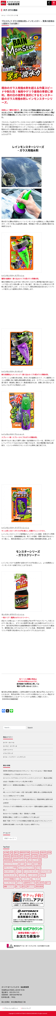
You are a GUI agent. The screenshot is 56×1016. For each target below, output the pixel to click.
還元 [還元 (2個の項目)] (23, 886)
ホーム (3, 15)
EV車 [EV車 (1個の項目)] (49, 852)
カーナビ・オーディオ (10, 746)
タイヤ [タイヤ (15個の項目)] (38, 867)
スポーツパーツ (8, 750)
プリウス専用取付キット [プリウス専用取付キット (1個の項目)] (11, 879)
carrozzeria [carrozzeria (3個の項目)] (35, 852)
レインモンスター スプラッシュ (13, 275)
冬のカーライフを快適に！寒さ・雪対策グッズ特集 (19, 813)
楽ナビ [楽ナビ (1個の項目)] (48, 883)
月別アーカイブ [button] (9, 838)
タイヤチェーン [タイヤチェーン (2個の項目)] (9, 871)
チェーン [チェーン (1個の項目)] (18, 871)
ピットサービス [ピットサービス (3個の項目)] (33, 875)
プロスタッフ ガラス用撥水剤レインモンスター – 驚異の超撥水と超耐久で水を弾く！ (28, 22)
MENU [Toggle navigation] (54, 3)
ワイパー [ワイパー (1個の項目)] (20, 883)
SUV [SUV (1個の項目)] (40, 856)
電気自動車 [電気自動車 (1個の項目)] (39, 886)
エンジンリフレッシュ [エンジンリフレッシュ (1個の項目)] (11, 864)
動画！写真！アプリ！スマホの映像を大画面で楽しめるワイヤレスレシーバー (27, 821)
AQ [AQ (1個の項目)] (12, 852)
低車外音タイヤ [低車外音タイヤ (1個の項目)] (30, 883)
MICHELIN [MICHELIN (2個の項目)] (15, 856)
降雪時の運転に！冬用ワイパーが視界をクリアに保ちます (21, 817)
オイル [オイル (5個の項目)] (22, 864)
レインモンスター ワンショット (13, 434)
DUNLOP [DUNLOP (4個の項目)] (43, 852)
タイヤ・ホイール (8, 742)
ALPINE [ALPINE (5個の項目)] (6, 852)
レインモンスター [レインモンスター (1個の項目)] (9, 883)
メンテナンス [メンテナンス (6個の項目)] (25, 879)
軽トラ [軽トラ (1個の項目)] (18, 886)
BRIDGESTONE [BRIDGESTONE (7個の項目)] (24, 852)
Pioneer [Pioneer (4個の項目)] (27, 856)
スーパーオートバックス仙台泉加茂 (11, 2)
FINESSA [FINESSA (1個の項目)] (6, 856)
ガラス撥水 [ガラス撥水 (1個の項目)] (37, 864)
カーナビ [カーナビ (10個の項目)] (29, 864)
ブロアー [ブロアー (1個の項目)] (42, 875)
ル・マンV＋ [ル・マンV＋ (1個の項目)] (36, 879)
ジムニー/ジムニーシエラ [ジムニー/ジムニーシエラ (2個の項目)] (26, 867)
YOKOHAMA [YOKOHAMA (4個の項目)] (8, 860)
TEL (49, 3)
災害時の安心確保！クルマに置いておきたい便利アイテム (21, 824)
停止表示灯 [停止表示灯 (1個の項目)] (40, 883)
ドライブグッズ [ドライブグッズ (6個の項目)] (46, 871)
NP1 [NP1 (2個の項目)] (21, 856)
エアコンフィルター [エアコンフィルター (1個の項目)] (20, 860)
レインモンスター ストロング (12, 371)
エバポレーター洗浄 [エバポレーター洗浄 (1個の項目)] (34, 860)
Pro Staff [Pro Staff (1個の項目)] (34, 856)
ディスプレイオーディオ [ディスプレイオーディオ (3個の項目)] (31, 871)
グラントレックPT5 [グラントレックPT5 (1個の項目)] (10, 867)
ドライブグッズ (8, 753)
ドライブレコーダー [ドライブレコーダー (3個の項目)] (10, 875)
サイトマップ (26, 1008)
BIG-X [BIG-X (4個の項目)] (16, 852)
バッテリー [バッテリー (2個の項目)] (22, 875)
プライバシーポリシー (11, 1008)
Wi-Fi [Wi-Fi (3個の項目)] (45, 856)
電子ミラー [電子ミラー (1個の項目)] (30, 886)
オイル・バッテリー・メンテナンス (14, 757)
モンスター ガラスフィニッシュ (13, 614)
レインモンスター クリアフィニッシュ (15, 528)
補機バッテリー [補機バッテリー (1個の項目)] (9, 886)
